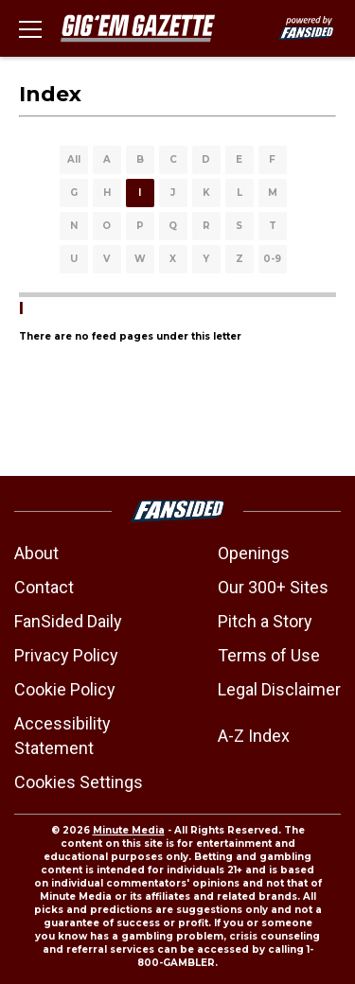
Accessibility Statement (62, 735)
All (73, 159)
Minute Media (129, 830)
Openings (254, 553)
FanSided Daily (68, 621)
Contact (44, 587)
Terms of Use (269, 655)
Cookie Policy (64, 689)
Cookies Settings (78, 782)
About (36, 553)
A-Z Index (254, 736)
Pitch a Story (265, 621)
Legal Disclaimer (279, 689)
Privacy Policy (66, 655)
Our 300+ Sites (273, 587)
